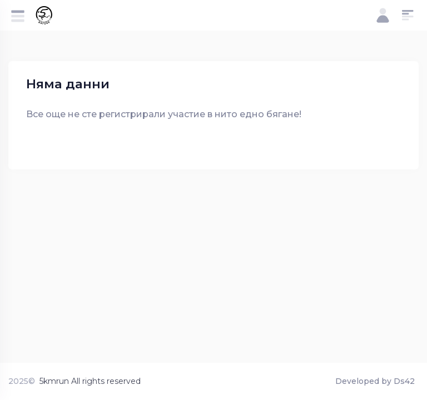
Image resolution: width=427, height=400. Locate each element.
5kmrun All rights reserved (90, 381)
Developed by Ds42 (375, 381)
